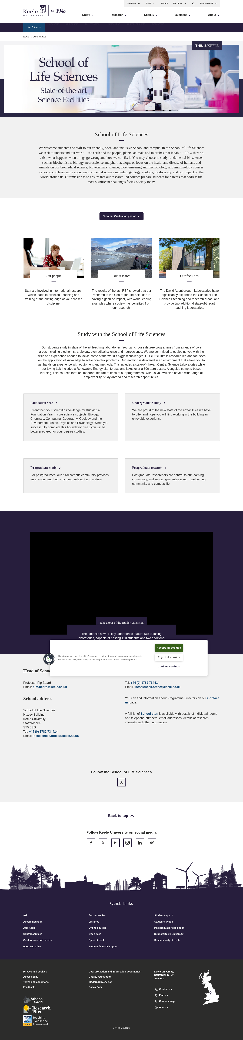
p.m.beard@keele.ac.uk (50, 687)
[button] (193, 3)
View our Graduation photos (121, 216)
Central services (32, 934)
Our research (92, 27)
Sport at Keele (97, 940)
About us (54, 27)
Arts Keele (29, 927)
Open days (95, 934)
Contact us (158, 27)
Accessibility (30, 976)
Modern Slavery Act (100, 982)
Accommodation (33, 921)
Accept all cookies (169, 647)
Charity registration (100, 976)
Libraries (94, 921)
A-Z (25, 915)
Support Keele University (169, 934)
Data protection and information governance (115, 971)
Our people (72, 27)
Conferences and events (37, 940)
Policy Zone (96, 987)
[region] (129, 658)
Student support (163, 915)
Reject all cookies (169, 657)
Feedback (29, 987)
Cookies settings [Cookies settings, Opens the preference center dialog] (169, 666)
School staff (149, 713)
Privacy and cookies (35, 971)
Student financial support (103, 946)
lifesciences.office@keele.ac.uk (56, 736)
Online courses (97, 927)
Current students (136, 27)
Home (26, 36)
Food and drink (32, 946)
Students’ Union (163, 921)
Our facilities (113, 27)
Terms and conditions (36, 982)
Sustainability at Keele (167, 940)
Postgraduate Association (169, 927)
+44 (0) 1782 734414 (43, 731)
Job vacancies (97, 915)
